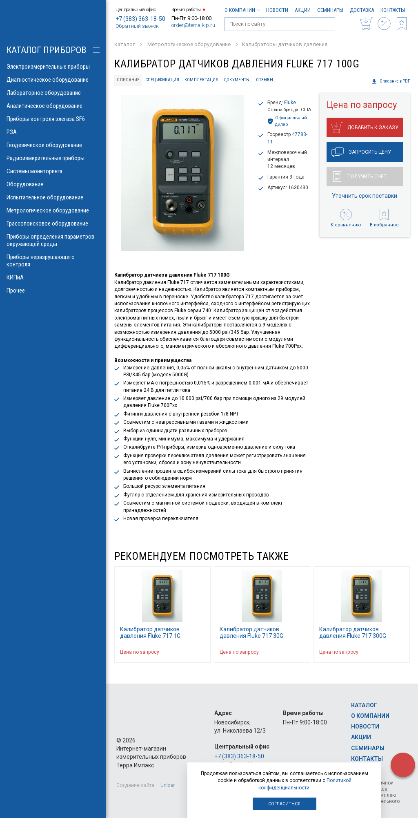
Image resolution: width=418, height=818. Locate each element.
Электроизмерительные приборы (53, 66)
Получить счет (360, 176)
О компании (242, 10)
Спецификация (162, 80)
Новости (277, 10)
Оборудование (53, 184)
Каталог (364, 705)
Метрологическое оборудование (53, 210)
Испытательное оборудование (53, 197)
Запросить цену (361, 152)
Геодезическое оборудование (53, 145)
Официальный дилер (287, 121)
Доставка (362, 10)
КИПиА (53, 277)
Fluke (290, 102)
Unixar (167, 785)
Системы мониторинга (53, 171)
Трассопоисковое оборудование (53, 223)
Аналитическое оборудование (53, 106)
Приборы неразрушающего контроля (53, 260)
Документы (236, 80)
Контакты (392, 10)
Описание (128, 80)
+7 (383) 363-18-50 (140, 19)
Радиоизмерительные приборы (53, 158)
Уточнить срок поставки (364, 195)
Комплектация (201, 80)
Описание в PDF (390, 81)
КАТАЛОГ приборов (46, 50)
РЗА (53, 132)
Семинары (330, 10)
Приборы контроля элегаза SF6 (53, 119)
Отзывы (264, 80)
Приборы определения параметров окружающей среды (53, 240)
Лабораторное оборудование (53, 92)
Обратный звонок (137, 26)
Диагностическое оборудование (53, 79)
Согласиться (284, 804)
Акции (303, 10)
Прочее (53, 290)
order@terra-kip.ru (193, 25)
